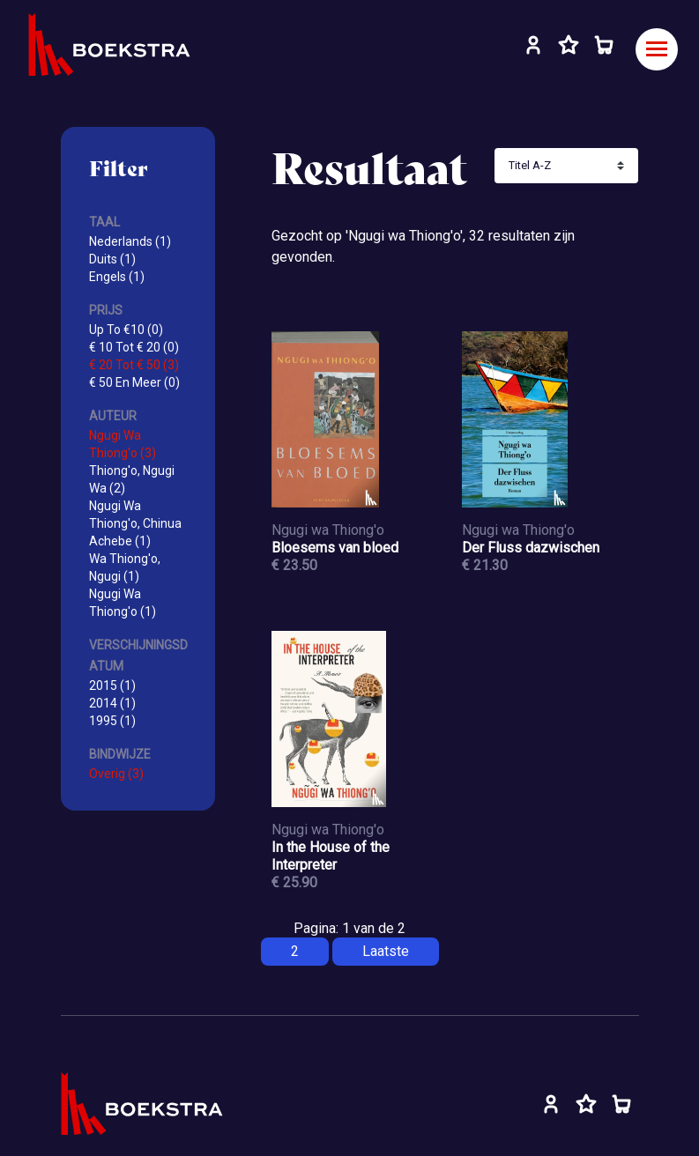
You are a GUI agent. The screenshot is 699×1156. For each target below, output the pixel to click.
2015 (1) (112, 685)
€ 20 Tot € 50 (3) (134, 365)
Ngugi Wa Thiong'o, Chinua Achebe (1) (135, 523)
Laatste (385, 951)
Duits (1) (112, 259)
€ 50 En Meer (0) (134, 382)
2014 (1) (112, 703)
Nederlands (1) (130, 241)
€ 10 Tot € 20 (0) (134, 347)
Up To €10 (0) (126, 329)
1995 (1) (112, 721)
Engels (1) (117, 277)
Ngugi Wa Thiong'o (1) (122, 603)
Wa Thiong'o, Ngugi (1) (124, 567)
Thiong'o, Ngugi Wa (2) (132, 479)
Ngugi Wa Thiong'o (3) (122, 444)
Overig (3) (116, 774)
